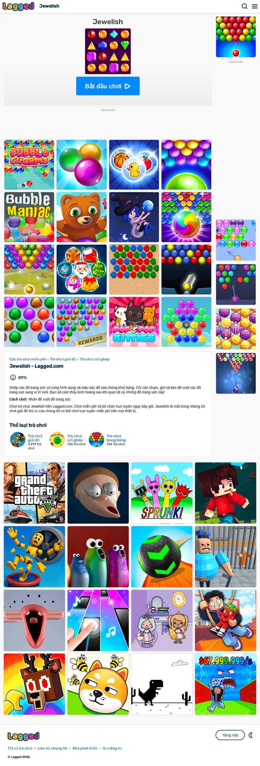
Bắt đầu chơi (103, 86)
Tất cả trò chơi (20, 748)
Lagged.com (24, 736)
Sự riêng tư (112, 748)
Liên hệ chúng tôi (52, 748)
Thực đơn (255, 6)
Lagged (19, 6)
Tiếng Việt (230, 735)
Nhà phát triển (85, 748)
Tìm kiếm (245, 6)
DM (251, 735)
